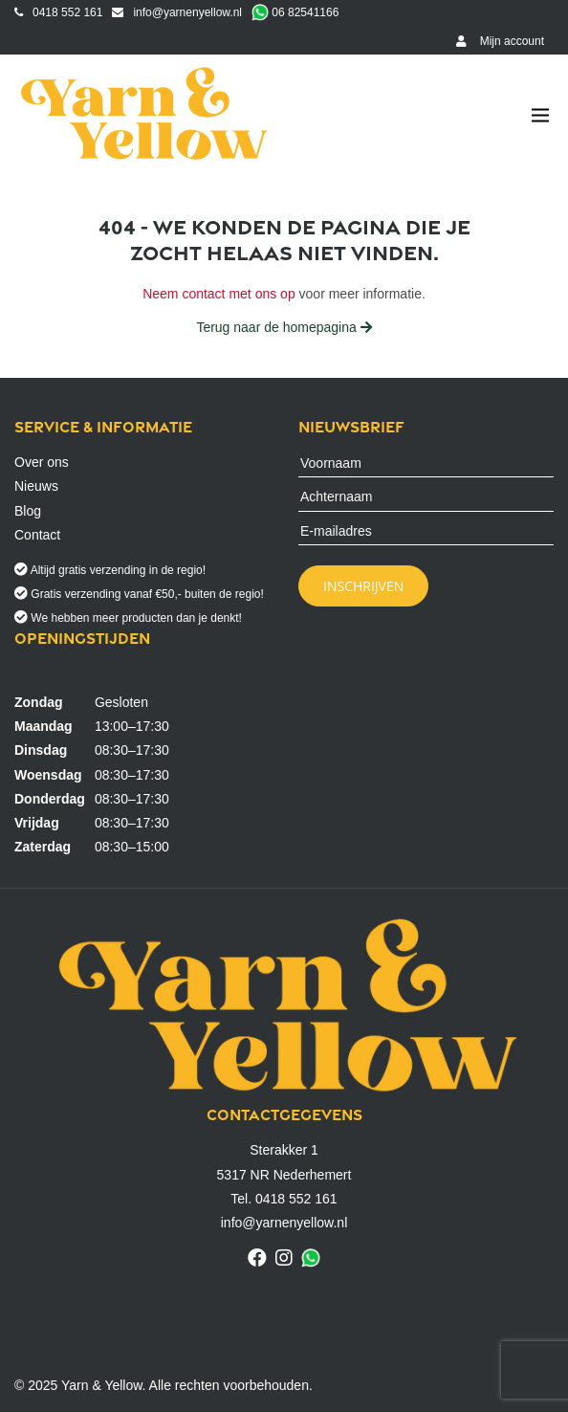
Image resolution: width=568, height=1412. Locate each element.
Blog (27, 510)
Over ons (41, 462)
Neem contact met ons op (218, 293)
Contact (37, 534)
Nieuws (36, 486)
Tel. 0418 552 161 (283, 1198)
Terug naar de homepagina (283, 327)
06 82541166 (295, 12)
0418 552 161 (58, 12)
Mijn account (500, 41)
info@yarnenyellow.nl (177, 12)
